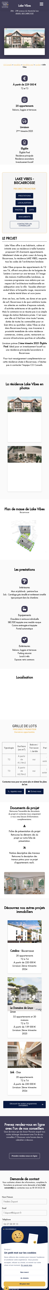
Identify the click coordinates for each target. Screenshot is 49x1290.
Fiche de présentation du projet (24, 831)
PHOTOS (19, 210)
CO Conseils (7, 65)
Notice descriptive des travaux (24, 853)
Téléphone (6, 1219)
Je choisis (24, 1278)
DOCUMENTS (24, 217)
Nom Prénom (7, 1197)
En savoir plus (26, 1265)
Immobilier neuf (28, 65)
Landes (37, 65)
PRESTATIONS (24, 196)
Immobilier (17, 65)
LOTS (31, 210)
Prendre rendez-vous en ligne (24, 1156)
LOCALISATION (24, 203)
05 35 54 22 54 (38, 1188)
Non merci (24, 1272)
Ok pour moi (24, 1284)
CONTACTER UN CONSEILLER (24, 225)
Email (4, 1208)
